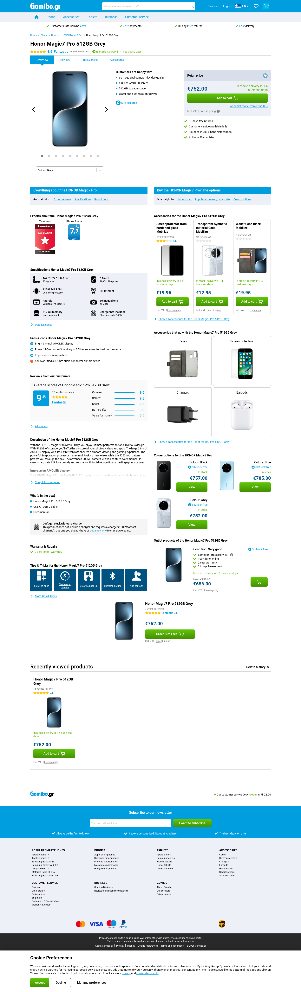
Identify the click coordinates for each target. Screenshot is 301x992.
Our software (163, 890)
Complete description (45, 482)
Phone (51, 17)
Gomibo (162, 882)
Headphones (226, 868)
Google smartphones (105, 868)
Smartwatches (226, 872)
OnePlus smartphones (106, 861)
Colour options (242, 199)
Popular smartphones (48, 850)
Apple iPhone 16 (40, 858)
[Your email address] (130, 823)
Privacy (120, 945)
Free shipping (174, 310)
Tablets (92, 17)
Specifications (82, 199)
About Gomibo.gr (104, 945)
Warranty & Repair (41, 904)
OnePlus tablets (165, 868)
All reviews (39, 426)
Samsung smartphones (106, 858)
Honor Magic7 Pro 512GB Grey (102, 35)
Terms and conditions (172, 945)
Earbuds (223, 865)
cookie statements (147, 973)
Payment (36, 887)
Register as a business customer (111, 890)
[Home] (36, 17)
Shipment (37, 897)
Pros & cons (101, 199)
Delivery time (38, 894)
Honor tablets (164, 865)
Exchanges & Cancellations (46, 901)
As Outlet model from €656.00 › (249, 106)
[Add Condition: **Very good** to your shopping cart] (259, 582)
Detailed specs (41, 324)
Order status (38, 890)
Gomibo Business (103, 887)
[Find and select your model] (148, 6)
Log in (227, 6)
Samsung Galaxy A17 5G (45, 875)
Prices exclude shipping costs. (186, 938)
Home (33, 35)
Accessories (71, 17)
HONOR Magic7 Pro (72, 35)
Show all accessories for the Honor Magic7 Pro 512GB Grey (192, 319)
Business (111, 17)
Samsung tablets (166, 858)
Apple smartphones (104, 854)
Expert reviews (62, 199)
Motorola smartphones (106, 865)
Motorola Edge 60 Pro (43, 872)
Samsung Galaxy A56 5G (45, 865)
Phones (99, 850)
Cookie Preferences (148, 945)
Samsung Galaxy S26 (43, 861)
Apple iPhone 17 (40, 854)
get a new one (98, 530)
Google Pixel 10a (40, 868)
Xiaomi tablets (164, 861)
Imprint (131, 945)
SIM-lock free (126, 102)
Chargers (224, 861)
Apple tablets (164, 854)
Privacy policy (164, 894)
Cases (222, 854)
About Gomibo (164, 887)
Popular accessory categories (212, 199)
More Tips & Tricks (43, 596)
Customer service (137, 17)
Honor (54, 35)
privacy (126, 973)
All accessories (227, 875)
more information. (184, 941)
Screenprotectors (228, 858)
